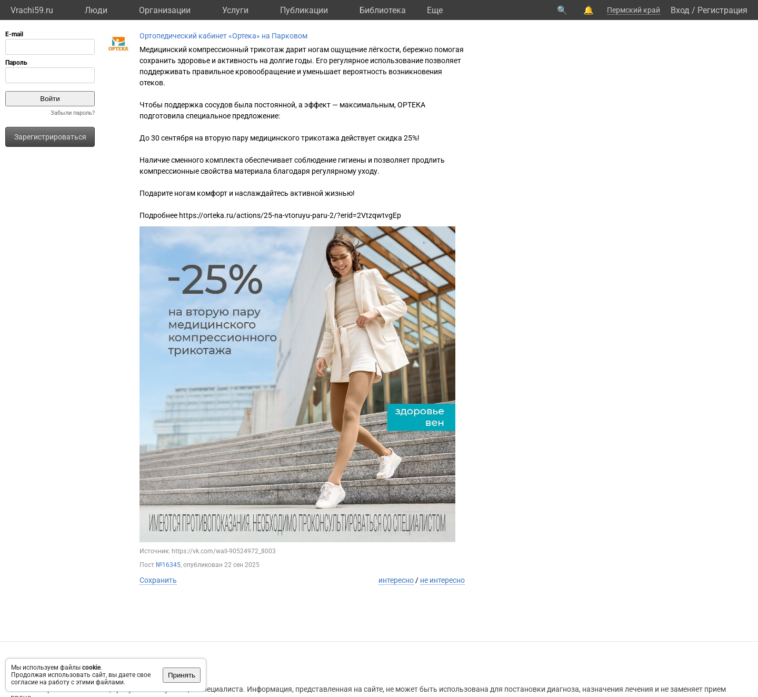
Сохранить (158, 580)
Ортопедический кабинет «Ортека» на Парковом (223, 36)
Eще (435, 10)
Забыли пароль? (73, 112)
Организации (165, 10)
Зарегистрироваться (50, 137)
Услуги (235, 10)
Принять (181, 675)
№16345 (168, 565)
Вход (680, 10)
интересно (396, 580)
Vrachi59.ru (32, 10)
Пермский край (633, 10)
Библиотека (383, 10)
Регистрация (722, 10)
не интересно (442, 580)
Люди (96, 10)
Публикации (304, 10)
